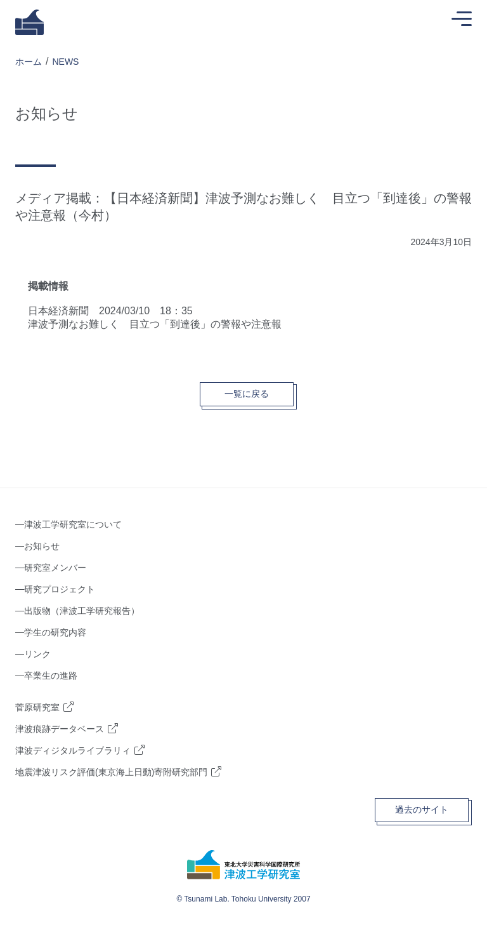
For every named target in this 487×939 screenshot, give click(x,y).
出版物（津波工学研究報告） (82, 611)
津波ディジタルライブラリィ (73, 750)
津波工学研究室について (73, 524)
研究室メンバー (55, 568)
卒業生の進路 (50, 675)
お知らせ (42, 546)
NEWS (65, 62)
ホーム (28, 62)
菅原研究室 (37, 707)
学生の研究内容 (55, 632)
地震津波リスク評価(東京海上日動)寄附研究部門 (111, 772)
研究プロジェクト (59, 589)
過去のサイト (421, 809)
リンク (37, 654)
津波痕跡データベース (59, 729)
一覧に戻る (246, 394)
